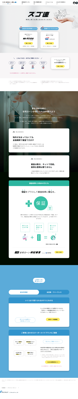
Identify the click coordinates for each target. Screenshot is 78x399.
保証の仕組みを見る (51, 244)
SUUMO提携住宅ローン (52, 362)
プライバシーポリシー (12, 387)
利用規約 (3, 387)
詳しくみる (59, 252)
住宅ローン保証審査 (52, 319)
